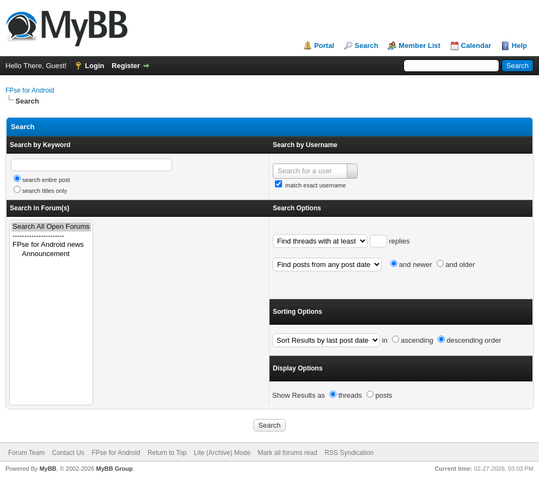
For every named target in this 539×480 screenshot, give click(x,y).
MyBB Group (114, 468)
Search (366, 45)
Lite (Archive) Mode (222, 453)
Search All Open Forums (51, 227)
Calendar (476, 45)
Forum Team (26, 453)
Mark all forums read (287, 453)
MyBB (47, 468)
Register (126, 66)
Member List (419, 45)
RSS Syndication (348, 453)
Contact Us (68, 453)
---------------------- (51, 236)
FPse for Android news (51, 245)
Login (94, 66)
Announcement (51, 254)
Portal (324, 45)
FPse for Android (29, 90)
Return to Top (167, 453)
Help (519, 45)
